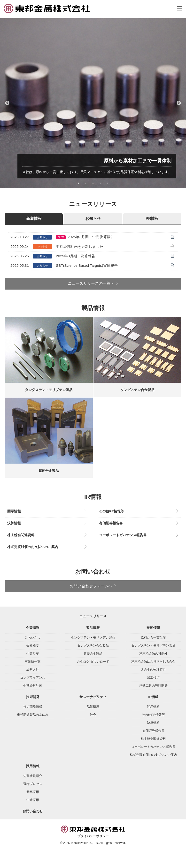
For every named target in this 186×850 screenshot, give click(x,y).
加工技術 (153, 677)
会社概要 (32, 645)
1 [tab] (78, 183)
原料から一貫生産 (153, 637)
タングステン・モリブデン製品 (93, 637)
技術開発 (32, 697)
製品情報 (93, 628)
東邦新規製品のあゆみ (32, 715)
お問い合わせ (33, 811)
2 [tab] (85, 183)
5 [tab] (107, 183)
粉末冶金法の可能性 (153, 653)
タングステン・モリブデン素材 (153, 645)
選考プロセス (32, 784)
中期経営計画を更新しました (79, 246)
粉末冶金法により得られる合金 (153, 661)
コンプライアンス (32, 677)
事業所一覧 (32, 661)
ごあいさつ (32, 637)
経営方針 (32, 669)
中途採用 (32, 800)
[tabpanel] (93, 103)
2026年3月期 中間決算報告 (91, 237)
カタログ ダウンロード (93, 661)
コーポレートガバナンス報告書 (123, 535)
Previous (7, 103)
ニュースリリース (93, 616)
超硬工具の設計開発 (153, 685)
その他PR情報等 (111, 511)
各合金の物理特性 (153, 669)
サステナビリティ (93, 697)
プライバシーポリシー (93, 836)
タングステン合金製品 (93, 645)
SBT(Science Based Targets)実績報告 (87, 265)
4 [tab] (100, 183)
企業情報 (32, 628)
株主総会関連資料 (20, 535)
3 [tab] (93, 183)
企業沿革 (32, 653)
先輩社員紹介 (32, 776)
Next (178, 103)
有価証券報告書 (111, 523)
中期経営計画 (32, 685)
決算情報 (14, 523)
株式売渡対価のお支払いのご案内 (32, 547)
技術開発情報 (32, 706)
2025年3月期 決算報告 (75, 256)
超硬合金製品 (93, 653)
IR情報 (153, 697)
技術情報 (153, 628)
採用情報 (32, 766)
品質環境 (93, 706)
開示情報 (14, 511)
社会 (93, 715)
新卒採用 (32, 792)
